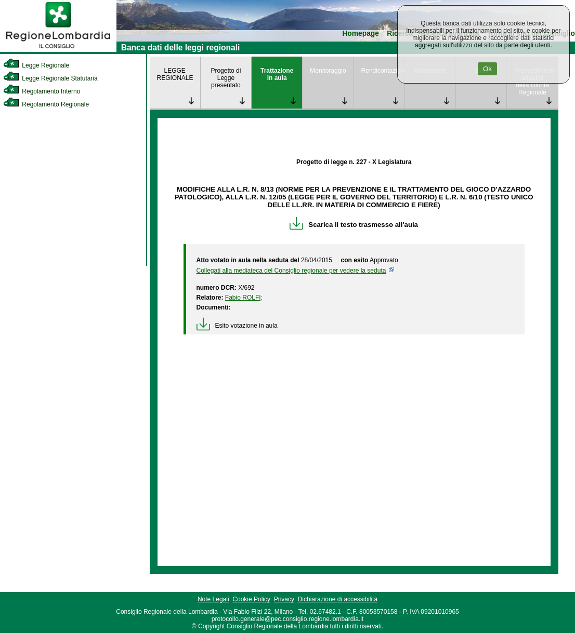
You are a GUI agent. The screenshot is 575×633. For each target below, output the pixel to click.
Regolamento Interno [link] (41, 91)
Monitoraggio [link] (328, 70)
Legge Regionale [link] (36, 65)
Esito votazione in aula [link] (237, 325)
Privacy (284, 599)
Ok (487, 69)
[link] (58, 49)
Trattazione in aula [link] (276, 74)
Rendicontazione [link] (382, 70)
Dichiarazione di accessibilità (337, 599)
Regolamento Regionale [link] (46, 104)
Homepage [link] (360, 33)
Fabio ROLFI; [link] (244, 297)
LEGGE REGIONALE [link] (175, 74)
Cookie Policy (251, 599)
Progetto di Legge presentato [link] (226, 78)
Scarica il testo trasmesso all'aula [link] (354, 224)
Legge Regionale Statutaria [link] (50, 78)
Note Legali (213, 599)
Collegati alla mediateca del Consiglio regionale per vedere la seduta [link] (291, 270)
